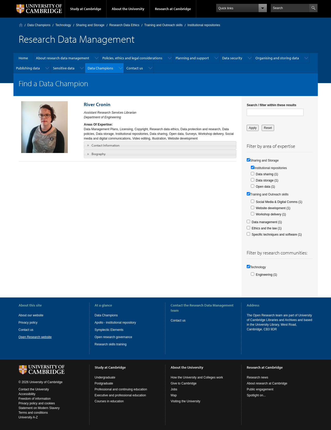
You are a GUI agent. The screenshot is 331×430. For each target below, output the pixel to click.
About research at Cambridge (267, 383)
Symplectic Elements (109, 330)
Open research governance (113, 337)
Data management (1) (267, 222)
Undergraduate (105, 377)
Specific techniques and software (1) (277, 234)
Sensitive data (63, 68)
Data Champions (38, 25)
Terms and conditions (33, 412)
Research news (257, 377)
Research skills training (110, 344)
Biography (99, 154)
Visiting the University (185, 401)
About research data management (62, 58)
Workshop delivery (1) (271, 214)
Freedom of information (35, 398)
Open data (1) (265, 186)
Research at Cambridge (173, 8)
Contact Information (105, 145)
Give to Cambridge (184, 383)
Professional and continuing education (121, 389)
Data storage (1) (267, 180)
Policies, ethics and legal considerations (132, 58)
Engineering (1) (266, 274)
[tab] (160, 145)
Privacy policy (28, 322)
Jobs (174, 389)
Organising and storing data (277, 58)
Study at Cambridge (85, 8)
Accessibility (27, 394)
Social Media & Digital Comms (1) (279, 202)
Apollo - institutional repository (115, 322)
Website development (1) (273, 208)
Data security (232, 58)
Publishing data (28, 68)
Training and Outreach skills (163, 25)
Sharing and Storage (90, 25)
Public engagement (260, 389)
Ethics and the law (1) (266, 228)
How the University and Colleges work (197, 377)
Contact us (134, 68)
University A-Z (28, 417)
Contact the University (34, 389)
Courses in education (109, 401)
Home (21, 25)
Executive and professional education (120, 395)
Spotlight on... (256, 395)
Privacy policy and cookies (37, 403)
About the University (128, 8)
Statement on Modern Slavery (39, 408)
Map (174, 395)
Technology (63, 25)
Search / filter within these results (271, 105)
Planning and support (192, 58)
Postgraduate (104, 383)
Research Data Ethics (124, 25)
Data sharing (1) (267, 174)
